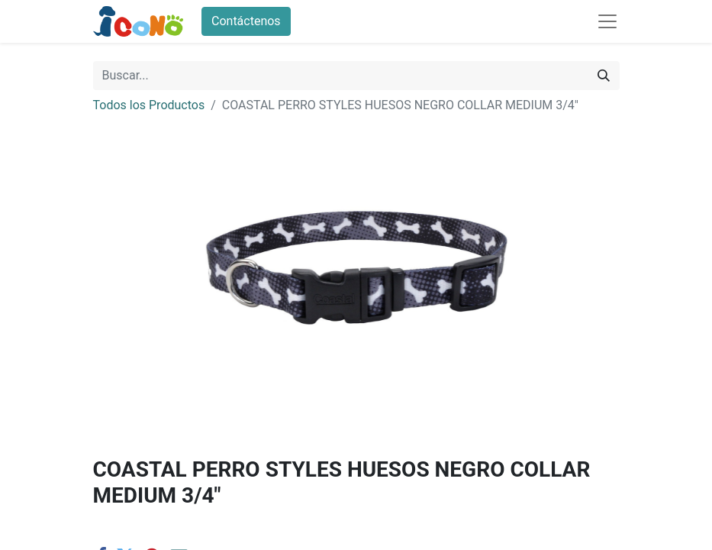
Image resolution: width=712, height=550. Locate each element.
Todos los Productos (149, 105)
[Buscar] (604, 75)
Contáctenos (246, 21)
